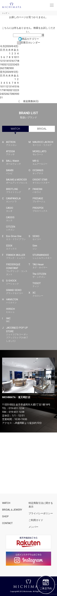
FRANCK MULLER (17, 257)
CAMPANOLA (17, 200)
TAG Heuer (44, 266)
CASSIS (17, 219)
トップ (4, 13)
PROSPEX (44, 209)
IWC (17, 320)
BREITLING (17, 191)
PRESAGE (44, 200)
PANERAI (44, 191)
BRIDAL (42, 128)
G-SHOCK (17, 282)
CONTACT (7, 523)
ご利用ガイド (36, 520)
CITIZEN (17, 228)
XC (44, 294)
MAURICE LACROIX (44, 144)
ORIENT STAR (44, 181)
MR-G (44, 162)
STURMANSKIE (44, 257)
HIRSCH (17, 310)
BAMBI (17, 172)
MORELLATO (44, 153)
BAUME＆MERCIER (17, 181)
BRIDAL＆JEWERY (12, 509)
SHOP (5, 516)
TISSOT (44, 285)
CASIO (17, 209)
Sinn (44, 247)
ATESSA (17, 153)
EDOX (17, 247)
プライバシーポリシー (41, 513)
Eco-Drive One (17, 238)
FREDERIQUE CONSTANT (17, 269)
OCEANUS (44, 172)
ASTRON (17, 144)
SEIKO (44, 238)
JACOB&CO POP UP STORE (17, 334)
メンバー (33, 526)
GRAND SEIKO (17, 292)
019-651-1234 (16, 408)
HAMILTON (17, 301)
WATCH (15, 128)
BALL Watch (17, 162)
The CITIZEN (44, 275)
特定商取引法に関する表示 (41, 505)
